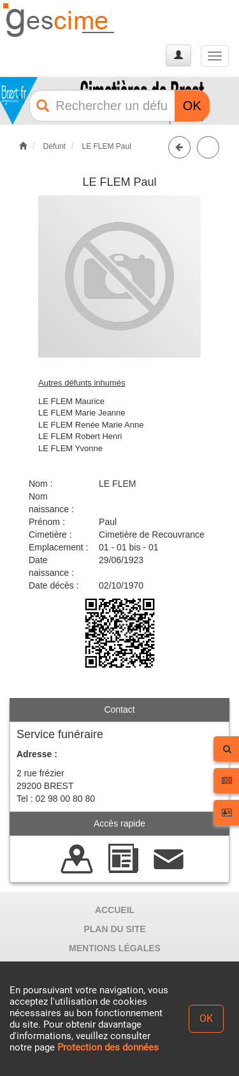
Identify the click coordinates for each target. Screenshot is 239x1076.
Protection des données (108, 1047)
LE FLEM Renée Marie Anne (90, 425)
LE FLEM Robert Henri (80, 436)
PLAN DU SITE (114, 929)
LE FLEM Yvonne (70, 448)
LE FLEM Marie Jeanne (82, 412)
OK (192, 106)
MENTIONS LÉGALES (115, 948)
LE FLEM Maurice (71, 401)
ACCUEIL (114, 910)
